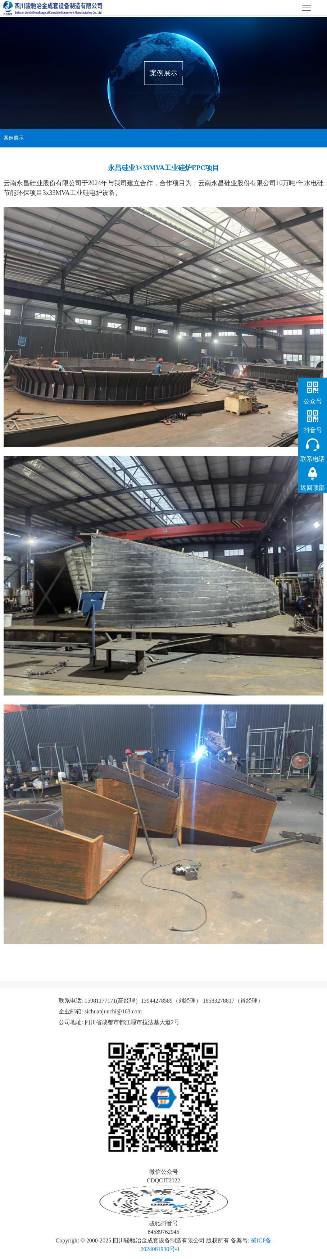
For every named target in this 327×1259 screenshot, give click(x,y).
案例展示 (14, 138)
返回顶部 (312, 487)
